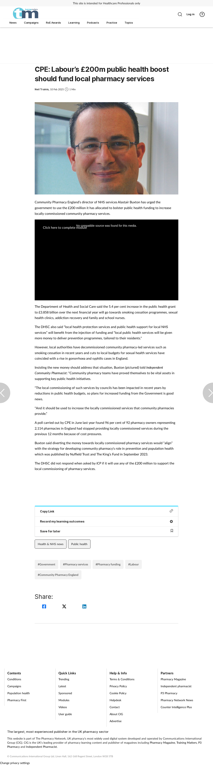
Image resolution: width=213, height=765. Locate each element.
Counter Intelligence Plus (176, 707)
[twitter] (65, 607)
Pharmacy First (16, 700)
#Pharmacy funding (108, 564)
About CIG (116, 714)
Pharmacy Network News (177, 700)
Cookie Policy (118, 693)
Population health (18, 693)
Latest (62, 686)
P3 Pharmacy (169, 693)
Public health (79, 544)
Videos (62, 707)
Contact (115, 707)
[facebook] (45, 607)
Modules (63, 700)
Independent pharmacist (176, 686)
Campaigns (14, 686)
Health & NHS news (50, 544)
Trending (63, 679)
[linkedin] (84, 607)
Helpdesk (115, 700)
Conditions (14, 679)
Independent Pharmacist (41, 746)
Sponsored (65, 693)
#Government (46, 564)
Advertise (115, 721)
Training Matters (186, 742)
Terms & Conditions (122, 679)
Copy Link (106, 511)
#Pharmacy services (75, 564)
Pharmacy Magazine (173, 679)
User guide (65, 714)
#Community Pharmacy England (58, 574)
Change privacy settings (15, 763)
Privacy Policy (118, 686)
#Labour (133, 564)
